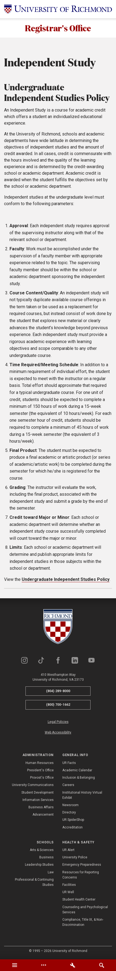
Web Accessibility (58, 732)
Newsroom (70, 805)
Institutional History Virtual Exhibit (82, 795)
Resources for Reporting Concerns (80, 874)
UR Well (68, 892)
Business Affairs (41, 807)
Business (46, 857)
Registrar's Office (58, 28)
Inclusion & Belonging (78, 777)
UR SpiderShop (73, 820)
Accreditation (72, 827)
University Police (74, 857)
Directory (69, 812)
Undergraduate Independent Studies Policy (65, 579)
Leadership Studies (39, 865)
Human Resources (39, 763)
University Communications (33, 785)
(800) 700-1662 (58, 705)
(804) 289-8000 (58, 691)
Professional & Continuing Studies (34, 882)
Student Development (37, 792)
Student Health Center (78, 900)
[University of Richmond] (58, 9)
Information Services (38, 800)
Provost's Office (42, 777)
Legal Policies (58, 722)
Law (51, 872)
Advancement (43, 814)
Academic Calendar (77, 770)
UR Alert (68, 850)
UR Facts (69, 763)
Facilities (69, 885)
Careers (68, 785)
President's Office (40, 770)
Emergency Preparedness (81, 865)
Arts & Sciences (42, 850)
